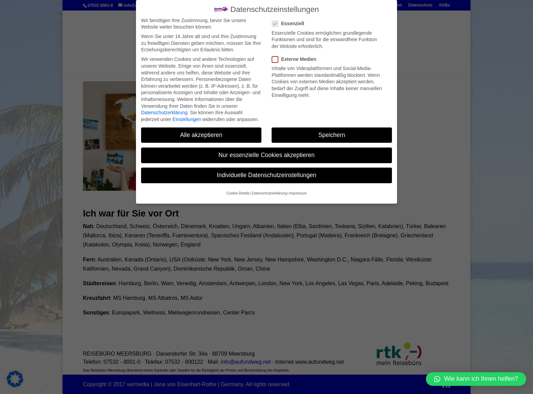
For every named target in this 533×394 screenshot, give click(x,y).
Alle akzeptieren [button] (201, 129)
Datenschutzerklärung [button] (269, 188)
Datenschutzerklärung (164, 107)
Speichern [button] (332, 129)
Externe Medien (297, 54)
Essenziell (291, 19)
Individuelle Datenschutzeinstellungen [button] (266, 170)
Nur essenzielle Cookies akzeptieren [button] (266, 150)
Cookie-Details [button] (238, 188)
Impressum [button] (298, 188)
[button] (476, 379)
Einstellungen (187, 114)
